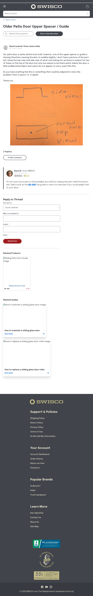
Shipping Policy (37, 418)
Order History (36, 459)
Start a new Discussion (49, 33)
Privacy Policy (36, 427)
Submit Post (12, 241)
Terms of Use (36, 432)
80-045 (32, 185)
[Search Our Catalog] (43, 13)
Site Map (34, 526)
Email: (5, 224)
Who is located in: (11, 213)
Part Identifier (37, 513)
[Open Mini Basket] (88, 6)
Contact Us (35, 517)
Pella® (33, 490)
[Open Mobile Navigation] (4, 6)
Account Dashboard (39, 454)
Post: (5, 235)
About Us (34, 522)
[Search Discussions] (20, 33)
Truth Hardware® (38, 495)
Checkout (35, 468)
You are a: (7, 203)
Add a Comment (15, 157)
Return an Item (37, 463)
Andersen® (35, 486)
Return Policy (36, 423)
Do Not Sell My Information (42, 436)
